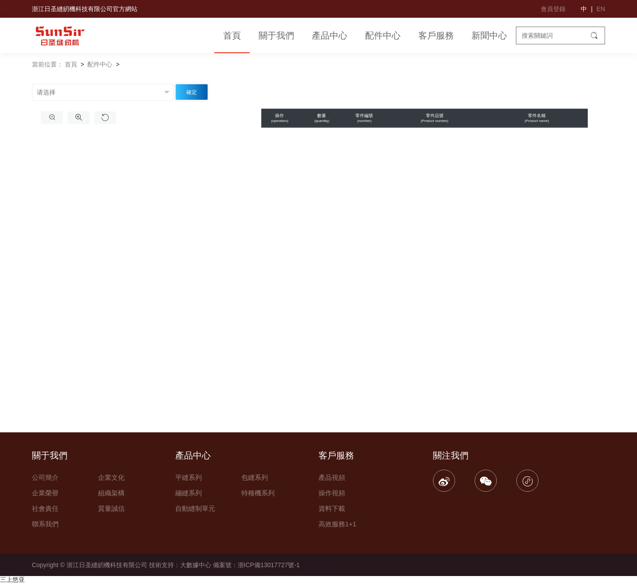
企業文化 (111, 477)
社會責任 (45, 508)
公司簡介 (45, 477)
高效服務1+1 (337, 524)
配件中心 (383, 35)
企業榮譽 (45, 493)
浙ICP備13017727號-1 (269, 564)
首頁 (232, 35)
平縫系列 (188, 477)
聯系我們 (45, 524)
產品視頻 (331, 477)
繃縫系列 (188, 493)
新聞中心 (489, 35)
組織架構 (111, 493)
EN (601, 8)
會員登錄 (553, 8)
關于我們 (276, 35)
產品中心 (329, 35)
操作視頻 (331, 493)
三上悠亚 (12, 579)
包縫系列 (254, 477)
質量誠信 (111, 508)
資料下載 (331, 508)
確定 (191, 92)
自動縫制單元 (195, 508)
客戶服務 (436, 35)
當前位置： (47, 64)
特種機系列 (258, 493)
